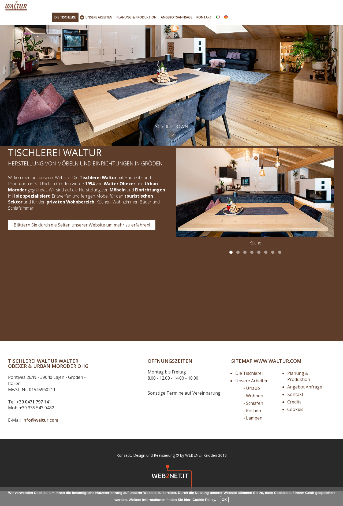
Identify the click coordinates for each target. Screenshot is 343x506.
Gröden (210, 470)
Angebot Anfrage (304, 402)
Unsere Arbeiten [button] (98, 17)
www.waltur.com (277, 376)
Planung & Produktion (298, 392)
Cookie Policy (203, 500)
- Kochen (252, 426)
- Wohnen (253, 411)
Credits (294, 417)
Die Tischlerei (249, 388)
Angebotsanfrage (176, 17)
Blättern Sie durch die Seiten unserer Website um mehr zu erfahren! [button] (82, 240)
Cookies (295, 424)
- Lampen (252, 433)
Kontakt (204, 17)
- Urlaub (251, 403)
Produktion (136, 17)
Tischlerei (65, 17)
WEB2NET (194, 470)
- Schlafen (253, 418)
